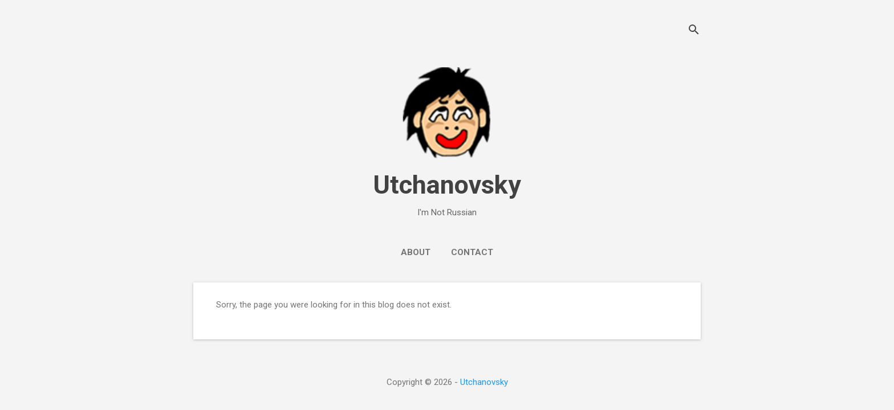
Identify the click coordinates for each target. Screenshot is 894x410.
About (415, 252)
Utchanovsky (447, 185)
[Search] (694, 31)
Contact (472, 252)
